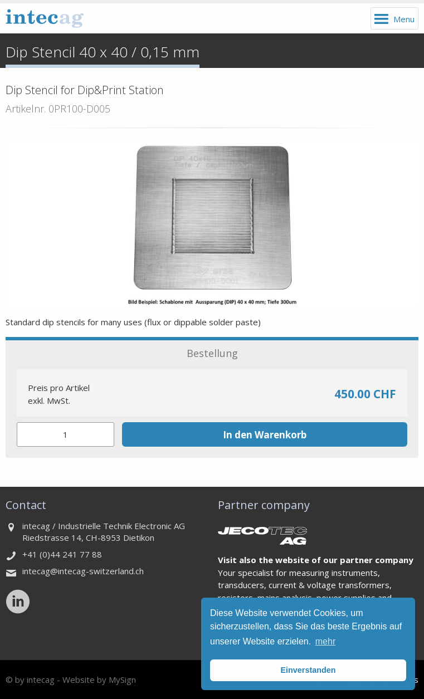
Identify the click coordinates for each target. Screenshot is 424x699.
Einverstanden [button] (307, 670)
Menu (404, 19)
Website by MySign (99, 679)
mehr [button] (325, 641)
